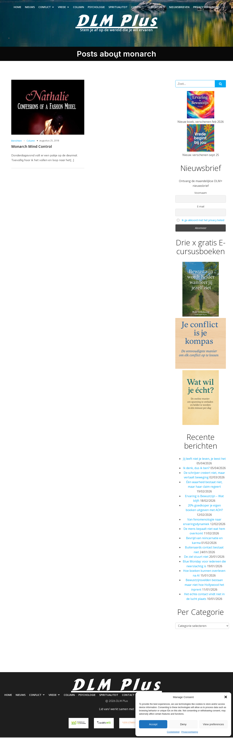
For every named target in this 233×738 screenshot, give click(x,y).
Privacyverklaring (189, 732)
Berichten (16, 141)
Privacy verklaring (206, 7)
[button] (226, 697)
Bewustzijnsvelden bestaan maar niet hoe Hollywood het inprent (204, 585)
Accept (153, 724)
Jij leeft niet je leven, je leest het (204, 459)
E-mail (200, 207)
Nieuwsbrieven (179, 7)
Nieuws (30, 7)
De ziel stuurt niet (196, 557)
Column (78, 7)
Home (17, 7)
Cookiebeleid (173, 732)
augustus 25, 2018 (49, 141)
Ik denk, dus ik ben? (196, 469)
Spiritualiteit (118, 7)
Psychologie (96, 7)
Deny (183, 724)
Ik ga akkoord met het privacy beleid (203, 220)
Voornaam (200, 193)
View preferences (213, 724)
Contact (137, 7)
